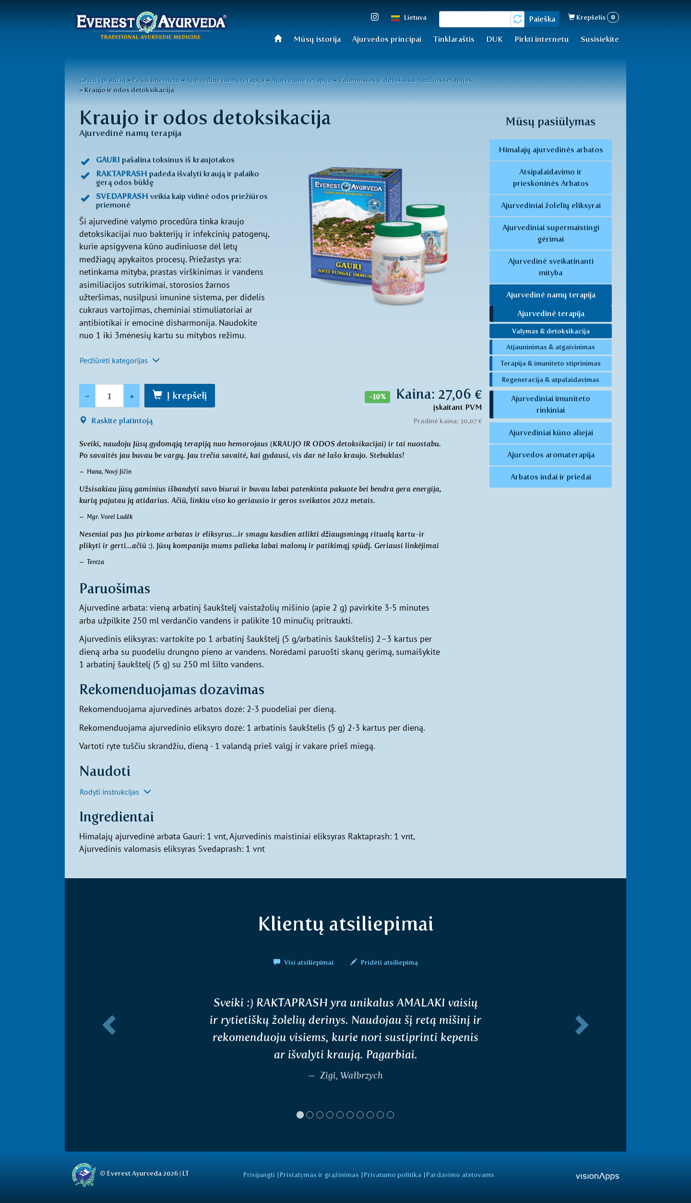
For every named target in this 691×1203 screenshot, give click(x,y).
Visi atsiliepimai (304, 962)
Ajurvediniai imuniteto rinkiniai (550, 404)
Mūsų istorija (317, 39)
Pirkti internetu (541, 39)
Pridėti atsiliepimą (384, 962)
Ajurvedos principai (386, 39)
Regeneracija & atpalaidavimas (550, 379)
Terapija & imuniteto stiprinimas (550, 363)
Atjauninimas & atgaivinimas (550, 347)
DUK (494, 39)
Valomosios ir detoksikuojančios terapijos (405, 80)
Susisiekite (600, 39)
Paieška (542, 19)
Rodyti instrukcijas (115, 792)
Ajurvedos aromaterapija (551, 454)
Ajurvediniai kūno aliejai (551, 432)
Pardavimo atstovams (460, 1174)
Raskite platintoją (116, 420)
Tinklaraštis (454, 39)
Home (281, 38)
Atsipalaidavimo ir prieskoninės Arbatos (551, 177)
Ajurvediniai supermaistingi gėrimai (550, 233)
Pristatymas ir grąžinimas (319, 1174)
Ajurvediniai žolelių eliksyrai (551, 205)
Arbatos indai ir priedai (551, 476)
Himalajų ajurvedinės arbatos (551, 149)
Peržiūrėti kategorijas (120, 360)
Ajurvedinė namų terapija (225, 80)
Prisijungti (259, 1174)
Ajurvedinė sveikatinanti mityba (551, 267)
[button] (107, 1061)
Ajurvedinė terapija (302, 80)
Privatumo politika (392, 1174)
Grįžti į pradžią (102, 80)
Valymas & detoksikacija (551, 331)
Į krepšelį (187, 395)
